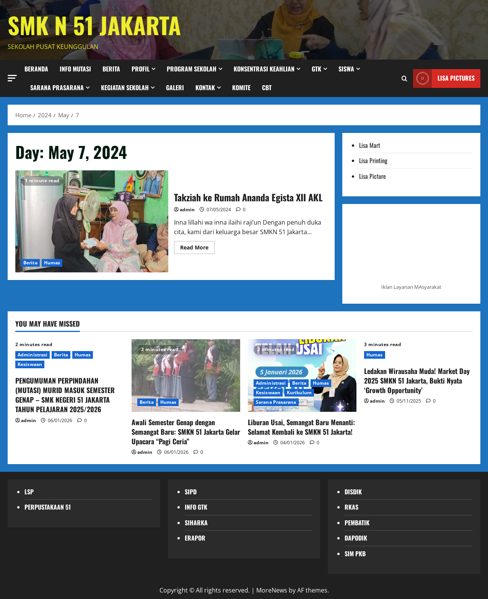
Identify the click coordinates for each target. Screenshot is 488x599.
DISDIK (353, 491)
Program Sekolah (191, 68)
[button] (12, 77)
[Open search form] (404, 78)
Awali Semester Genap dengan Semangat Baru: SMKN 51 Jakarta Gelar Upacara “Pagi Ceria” (186, 431)
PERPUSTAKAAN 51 (47, 507)
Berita (30, 262)
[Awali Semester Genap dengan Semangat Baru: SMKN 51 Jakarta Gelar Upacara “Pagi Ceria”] (186, 375)
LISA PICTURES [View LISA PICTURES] (444, 78)
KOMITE (241, 87)
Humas (52, 262)
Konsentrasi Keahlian (264, 68)
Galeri (175, 87)
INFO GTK (196, 507)
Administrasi (32, 354)
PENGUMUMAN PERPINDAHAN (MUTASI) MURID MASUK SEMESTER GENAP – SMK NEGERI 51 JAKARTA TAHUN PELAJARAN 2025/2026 (65, 395)
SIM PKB (355, 553)
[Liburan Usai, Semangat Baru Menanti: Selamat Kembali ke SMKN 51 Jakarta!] (302, 375)
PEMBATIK (357, 522)
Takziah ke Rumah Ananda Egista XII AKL (91, 221)
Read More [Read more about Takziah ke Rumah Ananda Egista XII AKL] (197, 248)
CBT (267, 87)
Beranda (36, 68)
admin (187, 209)
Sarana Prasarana (57, 87)
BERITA (111, 68)
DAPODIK (356, 537)
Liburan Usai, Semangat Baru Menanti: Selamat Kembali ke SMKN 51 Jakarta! (301, 427)
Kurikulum (299, 392)
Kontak (205, 87)
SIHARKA (196, 522)
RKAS (351, 507)
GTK (316, 68)
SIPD (191, 491)
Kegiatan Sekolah (125, 87)
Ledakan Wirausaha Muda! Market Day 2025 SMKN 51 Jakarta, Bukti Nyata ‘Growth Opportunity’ (417, 380)
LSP (29, 491)
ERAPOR (195, 537)
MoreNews (271, 590)
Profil (141, 68)
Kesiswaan (30, 364)
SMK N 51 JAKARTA (94, 25)
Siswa (346, 68)
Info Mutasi (75, 68)
